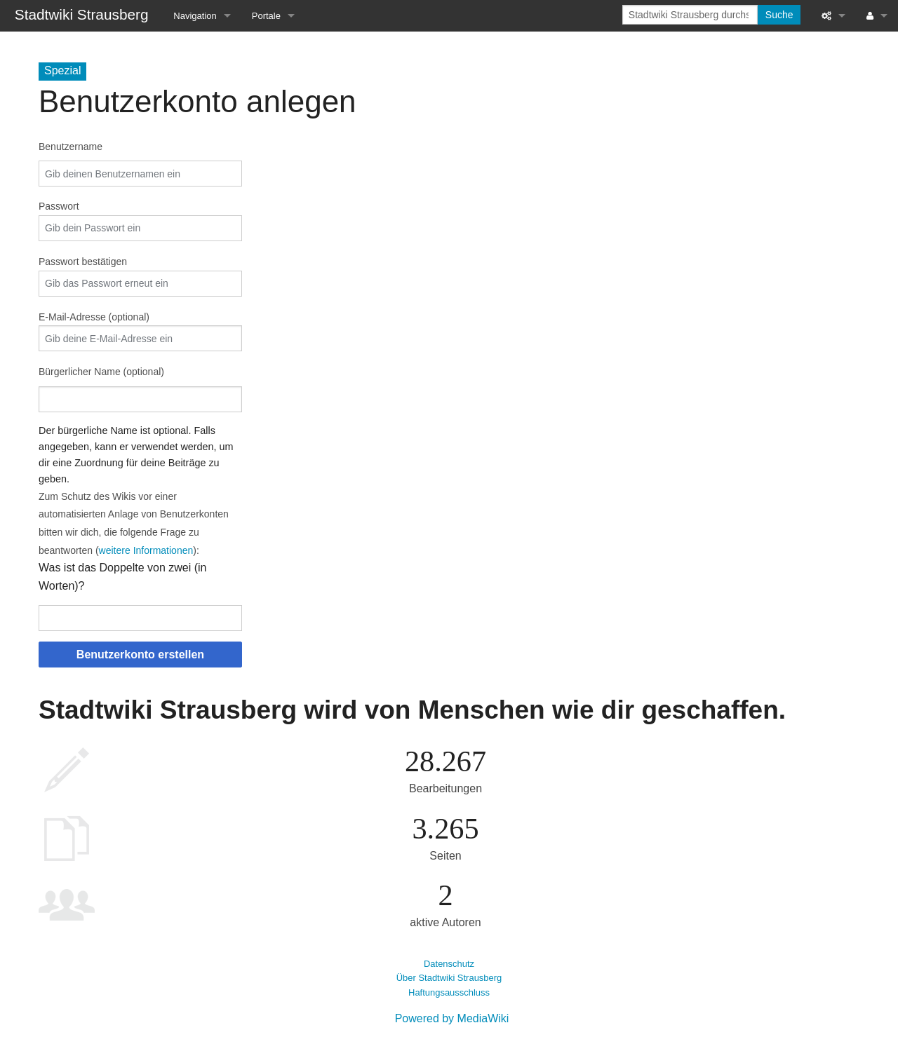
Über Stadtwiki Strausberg (449, 977)
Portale (266, 16)
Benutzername (70, 146)
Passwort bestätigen (83, 261)
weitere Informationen (146, 550)
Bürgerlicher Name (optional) (101, 371)
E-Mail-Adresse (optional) (94, 317)
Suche (779, 14)
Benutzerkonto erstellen (140, 654)
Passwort (59, 206)
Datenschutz (449, 963)
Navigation (194, 16)
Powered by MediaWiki (452, 1018)
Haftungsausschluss (449, 992)
